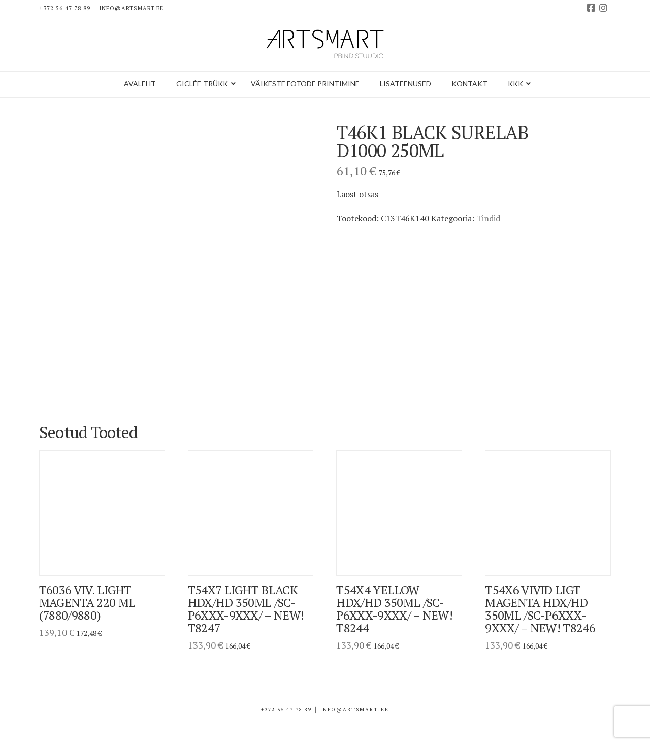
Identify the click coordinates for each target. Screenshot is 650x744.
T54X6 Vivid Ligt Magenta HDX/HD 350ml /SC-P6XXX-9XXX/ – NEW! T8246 (540, 608)
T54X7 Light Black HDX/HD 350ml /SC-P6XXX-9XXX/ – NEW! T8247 (246, 608)
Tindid (488, 218)
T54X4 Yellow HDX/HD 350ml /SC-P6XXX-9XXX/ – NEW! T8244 (394, 608)
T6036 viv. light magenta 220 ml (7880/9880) (87, 602)
